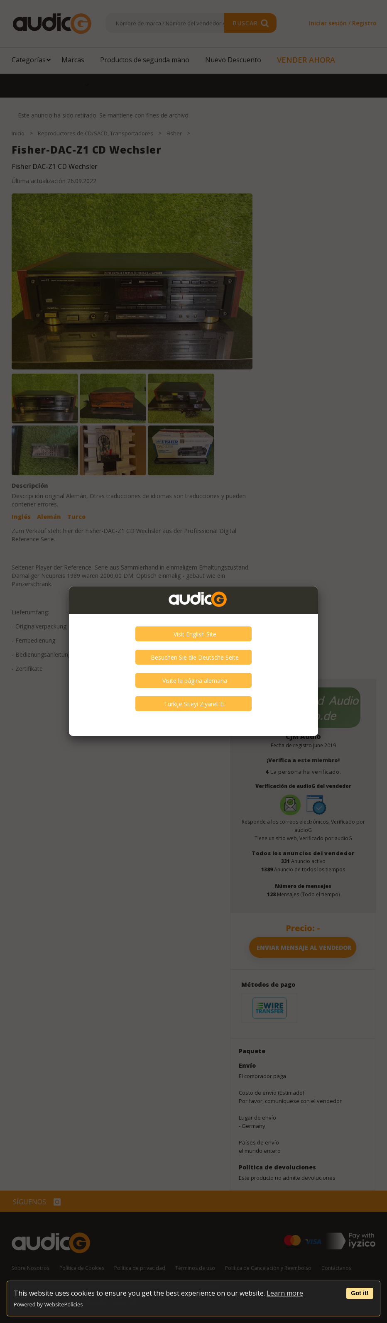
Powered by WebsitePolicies (48, 1304)
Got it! (359, 1293)
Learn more (285, 1293)
